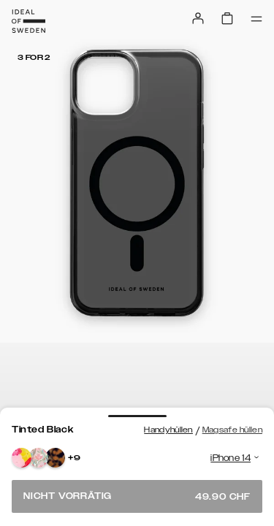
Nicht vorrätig (137, 496)
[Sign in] (198, 18)
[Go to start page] (28, 21)
